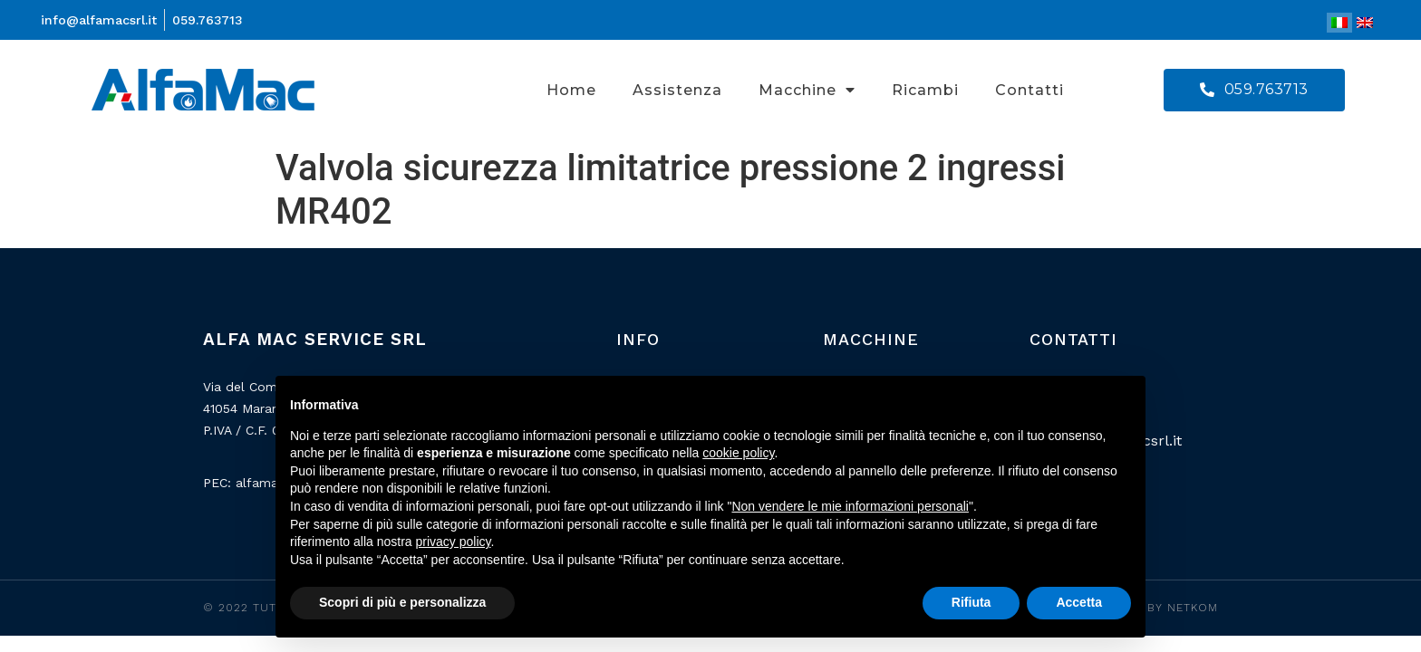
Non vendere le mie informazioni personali (849, 506)
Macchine (807, 89)
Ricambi (925, 90)
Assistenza (677, 90)
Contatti (1029, 90)
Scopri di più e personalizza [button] (402, 602)
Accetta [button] (1079, 602)
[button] (1254, 90)
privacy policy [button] (453, 541)
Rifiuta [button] (971, 602)
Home (571, 90)
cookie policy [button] (738, 453)
